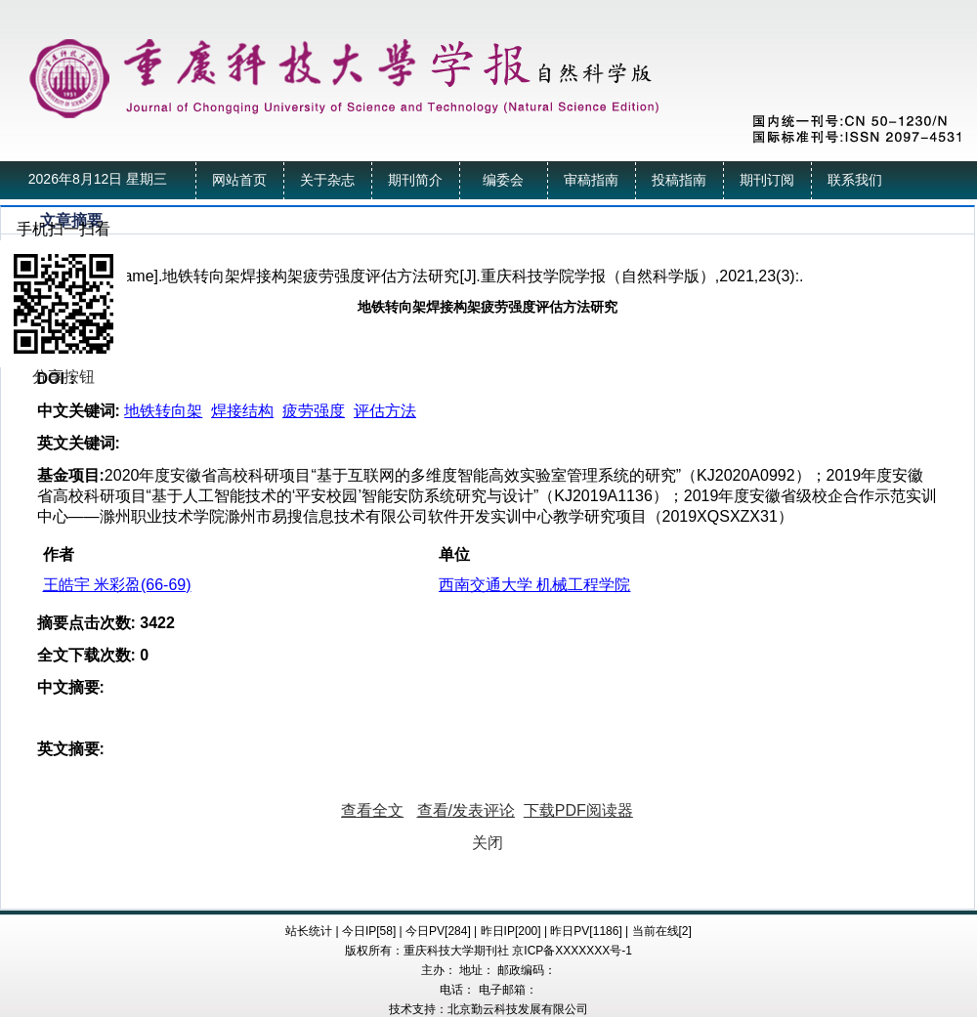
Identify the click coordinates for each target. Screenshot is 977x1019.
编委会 (503, 180)
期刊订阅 (767, 180)
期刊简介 (415, 180)
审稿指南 (591, 180)
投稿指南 (679, 180)
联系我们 (855, 180)
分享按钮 (63, 376)
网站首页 (239, 180)
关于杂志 (327, 180)
